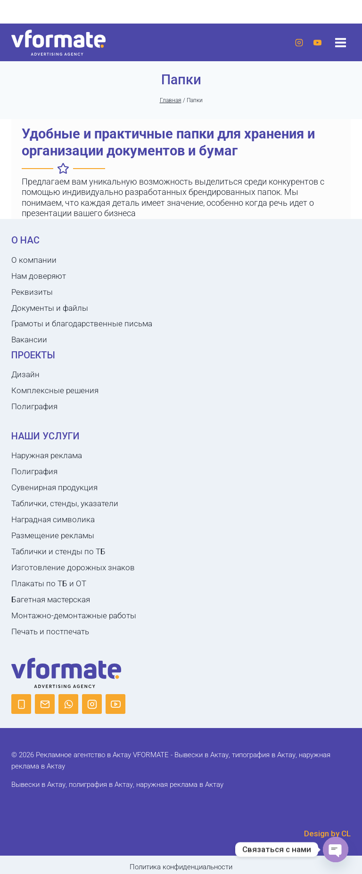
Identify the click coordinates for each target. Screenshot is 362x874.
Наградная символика (53, 519)
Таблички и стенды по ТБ (58, 551)
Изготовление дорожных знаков (73, 567)
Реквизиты (32, 292)
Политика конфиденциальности (181, 867)
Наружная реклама (46, 455)
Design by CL (327, 833)
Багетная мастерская (50, 599)
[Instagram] (299, 42)
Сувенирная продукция (54, 487)
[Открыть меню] (340, 42)
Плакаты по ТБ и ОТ (48, 583)
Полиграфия (34, 406)
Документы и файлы (49, 308)
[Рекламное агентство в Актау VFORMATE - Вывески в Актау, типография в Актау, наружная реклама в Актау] (58, 43)
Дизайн (25, 374)
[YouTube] (317, 42)
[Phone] (21, 704)
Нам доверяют (38, 276)
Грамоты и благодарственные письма (81, 323)
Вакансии (29, 339)
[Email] (45, 704)
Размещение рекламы (52, 535)
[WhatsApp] (68, 704)
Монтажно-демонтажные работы (73, 615)
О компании (34, 260)
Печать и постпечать (50, 631)
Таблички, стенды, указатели (64, 503)
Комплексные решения (55, 390)
